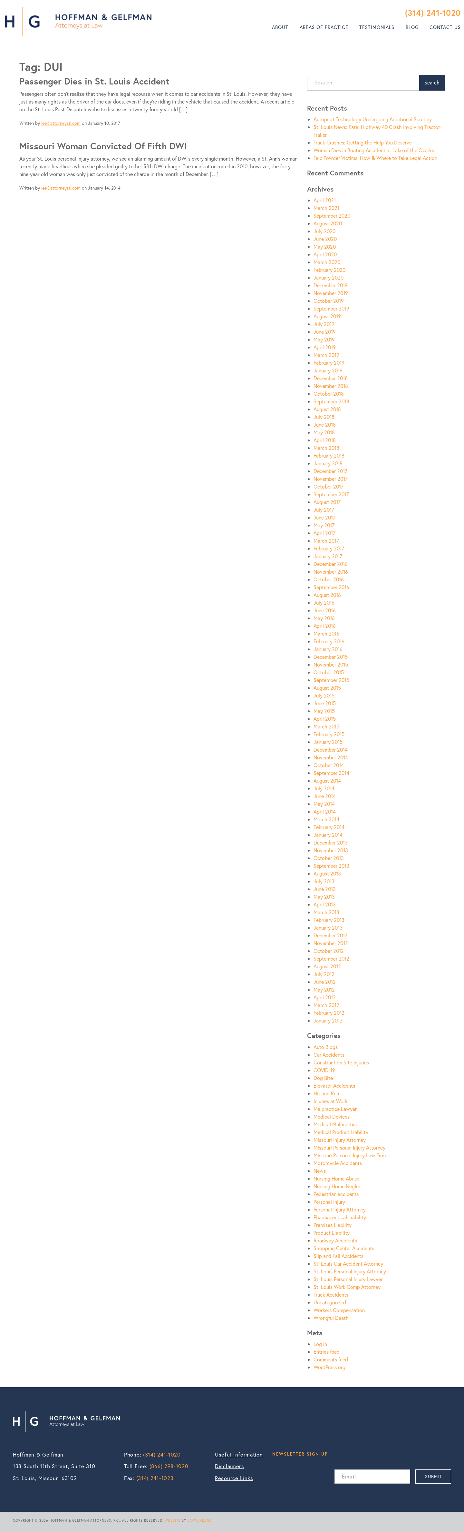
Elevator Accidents (334, 1085)
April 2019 (325, 347)
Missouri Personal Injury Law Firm (350, 1155)
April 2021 (325, 200)
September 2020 (332, 215)
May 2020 (325, 246)
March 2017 (326, 540)
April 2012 (325, 997)
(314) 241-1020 (433, 12)
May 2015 (324, 710)
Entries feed (327, 1351)
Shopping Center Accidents (344, 1248)
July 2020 (324, 231)
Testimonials (376, 27)
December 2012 (331, 935)
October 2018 (329, 393)
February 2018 (329, 455)
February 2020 (329, 269)
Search (432, 82)
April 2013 (325, 904)
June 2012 (325, 981)
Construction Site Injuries (341, 1062)
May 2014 (324, 803)
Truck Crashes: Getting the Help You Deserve (363, 142)
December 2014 (331, 749)
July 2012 (324, 974)
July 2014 (324, 788)
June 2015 (325, 703)
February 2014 (329, 827)
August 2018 (327, 409)
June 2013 (325, 888)
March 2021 (326, 207)
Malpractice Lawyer (335, 1108)
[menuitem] (280, 27)
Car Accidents (329, 1054)
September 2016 (331, 587)
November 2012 (331, 943)
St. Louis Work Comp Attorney (347, 1286)
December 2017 (330, 471)
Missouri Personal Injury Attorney (349, 1147)
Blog (412, 27)
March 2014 (326, 819)
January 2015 (328, 741)
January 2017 (328, 556)
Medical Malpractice (336, 1124)
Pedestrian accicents (336, 1194)
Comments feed (331, 1359)
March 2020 (327, 262)
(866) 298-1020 (169, 1466)
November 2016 (331, 571)
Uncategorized (330, 1302)
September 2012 (331, 958)
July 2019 (324, 324)
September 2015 (331, 680)
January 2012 (328, 1020)
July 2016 (324, 602)
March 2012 (326, 1005)
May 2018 (324, 432)
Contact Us (445, 27)
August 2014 (327, 780)
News (320, 1170)
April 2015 (325, 718)
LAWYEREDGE (200, 1520)
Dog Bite (323, 1077)
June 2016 (325, 610)
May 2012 (324, 989)
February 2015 (329, 734)
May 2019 (324, 339)
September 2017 (331, 494)
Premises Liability (333, 1224)
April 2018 (325, 440)
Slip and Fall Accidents (338, 1255)
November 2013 (331, 850)
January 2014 (328, 834)
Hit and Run (326, 1093)
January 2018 (328, 463)
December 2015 (331, 656)
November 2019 (331, 293)
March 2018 (326, 447)
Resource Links (234, 1478)
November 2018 (331, 385)
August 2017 (327, 502)
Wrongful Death (331, 1317)
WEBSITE (172, 1520)
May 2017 (324, 525)
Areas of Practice (324, 27)
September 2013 (331, 865)
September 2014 (331, 772)
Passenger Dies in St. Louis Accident (94, 81)
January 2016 (328, 649)
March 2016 (326, 633)
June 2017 (324, 517)
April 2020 (325, 254)
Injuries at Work (331, 1101)
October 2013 (329, 858)
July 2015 (324, 695)
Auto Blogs (326, 1046)
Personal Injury (329, 1201)
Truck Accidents (331, 1294)
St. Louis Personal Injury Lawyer (348, 1279)
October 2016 (329, 579)
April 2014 (325, 811)
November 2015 (331, 664)
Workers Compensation (339, 1310)
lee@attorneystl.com (61, 123)
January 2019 (328, 370)
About (280, 27)
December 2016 (331, 563)
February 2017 (329, 548)
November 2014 (331, 757)
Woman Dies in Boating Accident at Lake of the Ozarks (374, 150)
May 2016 (324, 618)
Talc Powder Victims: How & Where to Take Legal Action (375, 157)
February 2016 (329, 641)
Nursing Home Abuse (336, 1178)
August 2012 (327, 966)
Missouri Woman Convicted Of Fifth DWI (103, 146)
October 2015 (329, 672)
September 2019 (331, 308)
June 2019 (325, 331)
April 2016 (325, 625)
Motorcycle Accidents (338, 1163)
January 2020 (328, 277)
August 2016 (327, 594)
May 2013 (324, 896)
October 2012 (329, 950)
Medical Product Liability (341, 1132)
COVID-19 (324, 1070)
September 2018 (331, 401)
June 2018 (325, 424)
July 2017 (324, 509)
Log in (320, 1343)
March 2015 (326, 726)
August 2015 (327, 687)
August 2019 (327, 316)
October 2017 (328, 486)
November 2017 (331, 478)
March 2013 (326, 912)
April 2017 (324, 532)
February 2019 (329, 362)
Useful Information (239, 1454)
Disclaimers (229, 1466)
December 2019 (331, 285)
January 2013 (328, 927)
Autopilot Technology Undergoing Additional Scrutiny (373, 119)
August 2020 (328, 223)
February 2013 (329, 919)
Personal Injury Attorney (340, 1209)
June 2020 (325, 238)
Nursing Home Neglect (338, 1186)
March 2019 (326, 354)
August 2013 (327, 873)
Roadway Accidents (335, 1240)
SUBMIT (433, 1476)
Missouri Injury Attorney (340, 1139)
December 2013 (331, 842)
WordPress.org (329, 1367)
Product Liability (332, 1232)
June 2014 (325, 796)
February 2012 (329, 1012)
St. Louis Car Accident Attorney (348, 1263)
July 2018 (324, 416)
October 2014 (329, 765)
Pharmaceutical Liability (340, 1217)
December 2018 (331, 378)
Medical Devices (332, 1116)
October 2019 (329, 300)
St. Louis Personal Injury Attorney (350, 1271)
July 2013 (324, 881)
